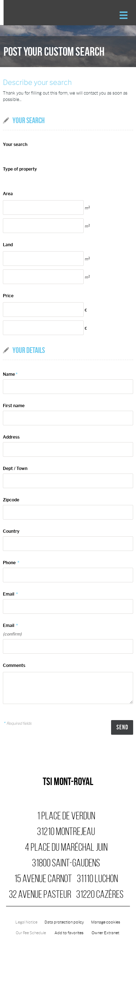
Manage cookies (105, 922)
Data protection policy (64, 922)
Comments (14, 665)
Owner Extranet (105, 933)
